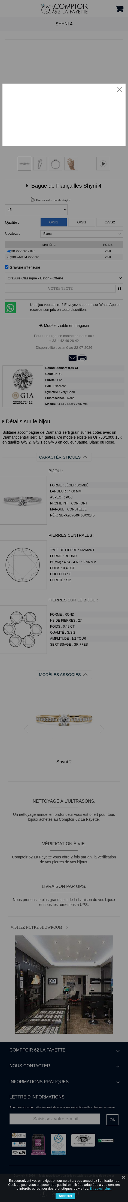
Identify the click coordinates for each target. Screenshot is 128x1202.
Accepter (65, 1196)
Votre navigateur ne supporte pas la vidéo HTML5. (63, 114)
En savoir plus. (101, 1189)
